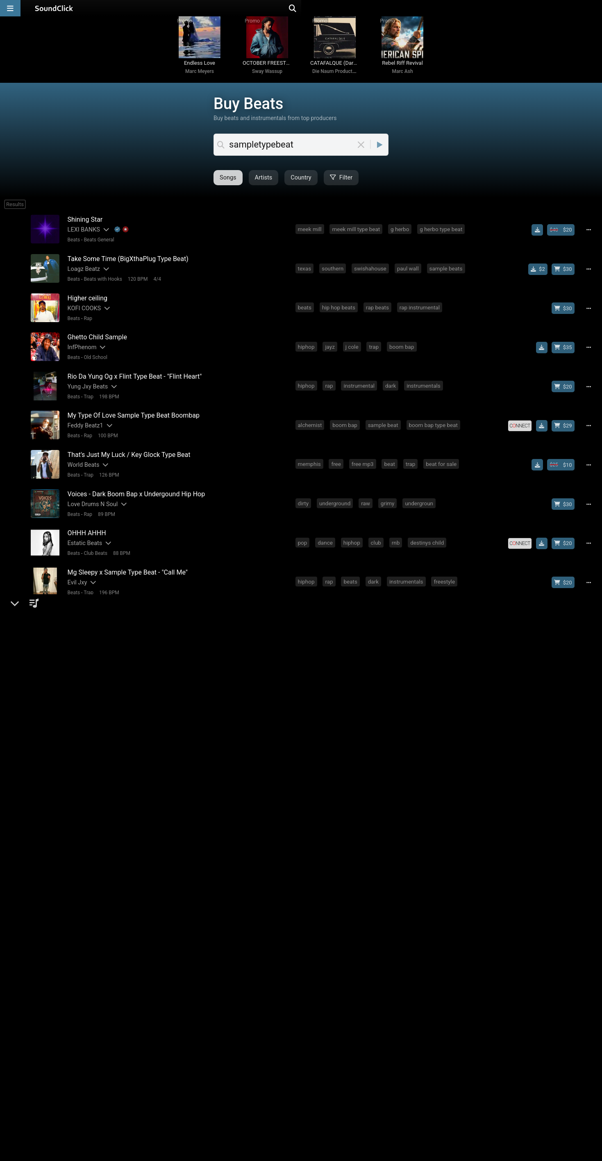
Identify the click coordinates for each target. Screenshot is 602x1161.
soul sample (385, 721)
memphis (310, 460)
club (377, 535)
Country (265, 185)
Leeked (75, 759)
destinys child (428, 535)
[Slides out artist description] (104, 237)
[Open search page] (594, 8)
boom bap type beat (434, 423)
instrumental (360, 385)
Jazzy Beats (95, 732)
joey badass (439, 646)
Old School (94, 359)
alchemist (311, 423)
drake (407, 684)
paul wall (409, 273)
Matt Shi (77, 647)
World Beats (82, 460)
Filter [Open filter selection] (305, 185)
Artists (228, 185)
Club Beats (94, 545)
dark (392, 385)
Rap (86, 322)
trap (375, 348)
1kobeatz (78, 610)
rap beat (415, 609)
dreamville (401, 758)
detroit (353, 609)
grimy (389, 497)
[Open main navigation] (10, 8)
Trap (87, 396)
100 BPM (106, 433)
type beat (310, 796)
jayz (331, 348)
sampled (348, 870)
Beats (72, 247)
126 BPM (107, 471)
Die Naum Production (335, 79)
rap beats (379, 311)
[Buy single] (540, 274)
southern (334, 273)
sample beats (447, 273)
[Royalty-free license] (523, 423)
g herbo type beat (442, 236)
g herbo (401, 236)
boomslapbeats (86, 945)
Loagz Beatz (82, 274)
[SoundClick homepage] (54, 8)
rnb (397, 535)
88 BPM (119, 545)
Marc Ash (402, 79)
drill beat (351, 833)
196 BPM (107, 583)
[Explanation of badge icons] (119, 237)
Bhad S (75, 908)
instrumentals (425, 385)
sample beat (384, 423)
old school (312, 907)
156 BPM (107, 695)
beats (306, 311)
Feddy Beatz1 (83, 423)
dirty (304, 497)
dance (326, 535)
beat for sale (442, 460)
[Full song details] (591, 237)
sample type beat (354, 796)
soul (304, 721)
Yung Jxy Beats (86, 386)
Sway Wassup (267, 79)
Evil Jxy (75, 572)
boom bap (403, 348)
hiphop (307, 348)
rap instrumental (421, 311)
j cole (353, 348)
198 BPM (107, 396)
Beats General (97, 247)
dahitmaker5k (132, 871)
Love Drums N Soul (91, 498)
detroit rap (448, 609)
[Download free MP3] (540, 237)
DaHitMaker (81, 871)
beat (391, 460)
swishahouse (372, 273)
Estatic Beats (83, 535)
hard (362, 684)
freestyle (446, 572)
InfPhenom (80, 348)
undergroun (421, 497)
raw (367, 497)
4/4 (155, 284)
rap (330, 385)
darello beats (83, 833)
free (337, 460)
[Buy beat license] (563, 237)
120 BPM (136, 284)
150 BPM (128, 881)
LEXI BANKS (82, 237)
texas (306, 273)
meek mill (311, 236)
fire (323, 870)
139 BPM (128, 844)
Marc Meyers (199, 79)
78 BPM (104, 657)
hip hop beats (340, 311)
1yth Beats (79, 684)
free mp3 (364, 460)
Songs (192, 185)
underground (336, 497)
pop (304, 535)
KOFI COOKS (82, 311)
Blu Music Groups (89, 796)
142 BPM (128, 769)
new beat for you (405, 796)
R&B (86, 806)
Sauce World (82, 721)
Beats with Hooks (101, 284)
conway (411, 945)
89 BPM (104, 508)
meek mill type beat (358, 236)
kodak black (425, 721)
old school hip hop (391, 646)
